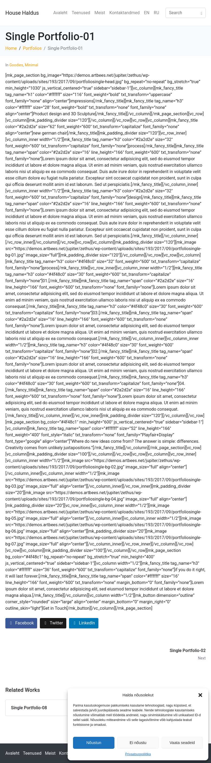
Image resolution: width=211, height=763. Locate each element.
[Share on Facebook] (21, 623)
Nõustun (93, 742)
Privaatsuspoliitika (138, 754)
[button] (200, 695)
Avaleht (60, 12)
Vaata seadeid (182, 742)
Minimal (31, 65)
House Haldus (22, 13)
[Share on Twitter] (53, 623)
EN (146, 12)
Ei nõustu (138, 742)
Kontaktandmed (124, 12)
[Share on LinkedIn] (83, 623)
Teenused (81, 12)
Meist (99, 12)
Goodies (16, 65)
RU (156, 12)
